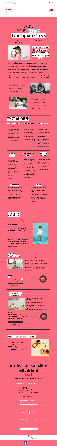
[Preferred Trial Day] (28, 419)
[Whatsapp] (22, 442)
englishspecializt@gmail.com (8, 2)
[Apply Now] (29, 429)
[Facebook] (49, 10)
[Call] (51, 10)
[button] (39, 10)
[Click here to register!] (15, 283)
